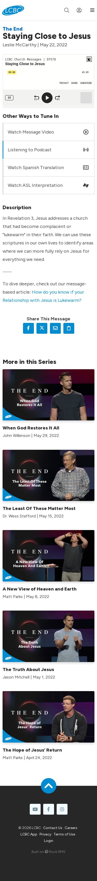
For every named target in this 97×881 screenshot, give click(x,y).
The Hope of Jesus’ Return (32, 750)
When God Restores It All (31, 428)
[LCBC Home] (13, 10)
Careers (71, 828)
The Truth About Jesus (28, 669)
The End (13, 29)
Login (48, 841)
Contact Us (52, 828)
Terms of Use (64, 834)
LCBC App (28, 834)
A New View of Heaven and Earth (40, 589)
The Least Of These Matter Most (39, 508)
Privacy (45, 834)
